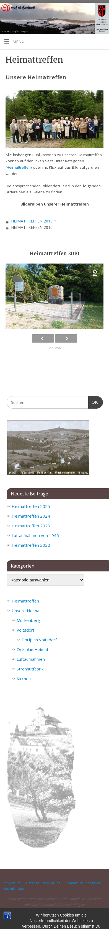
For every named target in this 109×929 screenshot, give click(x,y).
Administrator (14, 888)
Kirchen (24, 678)
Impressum (11, 883)
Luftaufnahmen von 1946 (35, 535)
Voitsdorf (25, 630)
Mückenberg (28, 620)
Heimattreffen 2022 (31, 545)
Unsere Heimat (26, 610)
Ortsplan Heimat (32, 649)
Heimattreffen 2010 (32, 221)
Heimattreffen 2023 (31, 525)
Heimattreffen (19, 167)
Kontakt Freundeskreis (83, 883)
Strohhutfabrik (30, 669)
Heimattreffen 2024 (31, 516)
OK (93, 401)
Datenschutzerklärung (43, 883)
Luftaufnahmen (31, 659)
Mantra (78, 915)
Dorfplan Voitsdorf (39, 639)
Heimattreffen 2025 (31, 506)
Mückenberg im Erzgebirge (23, 915)
